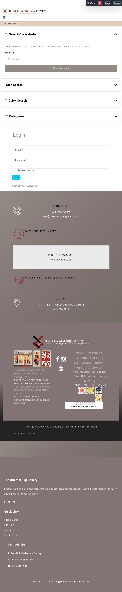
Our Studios (10, 535)
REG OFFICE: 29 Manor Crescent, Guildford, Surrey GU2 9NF (61, 306)
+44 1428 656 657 (61, 212)
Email (19, 150)
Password (21, 160)
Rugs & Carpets (12, 519)
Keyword (9, 52)
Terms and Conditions (24, 433)
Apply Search (61, 68)
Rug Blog (9, 524)
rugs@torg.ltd (101, 385)
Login (107, 3)
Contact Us (10, 530)
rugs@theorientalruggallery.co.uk (61, 216)
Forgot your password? (25, 185)
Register (117, 3)
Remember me (24, 170)
